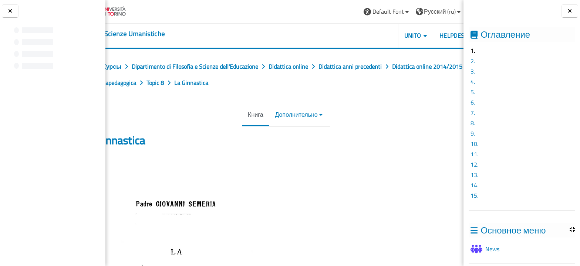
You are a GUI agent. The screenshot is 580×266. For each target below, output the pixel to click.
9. (473, 133)
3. (473, 71)
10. (474, 143)
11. (474, 154)
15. (474, 195)
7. (473, 112)
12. (474, 164)
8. (473, 123)
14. (474, 185)
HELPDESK (419, 35)
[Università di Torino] (134, 10)
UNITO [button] (378, 35)
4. (473, 81)
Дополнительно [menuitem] (294, 114)
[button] (352, 11)
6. (473, 102)
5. (473, 92)
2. (473, 61)
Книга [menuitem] (254, 114)
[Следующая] (461, 167)
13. (474, 174)
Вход (445, 11)
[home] (151, 34)
